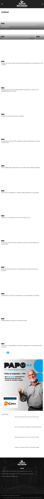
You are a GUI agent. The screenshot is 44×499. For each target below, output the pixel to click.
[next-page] (14, 353)
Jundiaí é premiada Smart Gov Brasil (12, 116)
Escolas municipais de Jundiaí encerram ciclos (15, 217)
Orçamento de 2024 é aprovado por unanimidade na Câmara (20, 295)
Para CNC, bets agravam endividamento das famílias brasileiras (28, 427)
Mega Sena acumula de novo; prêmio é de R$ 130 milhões (27, 437)
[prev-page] (2, 353)
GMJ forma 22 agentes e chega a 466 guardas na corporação (20, 192)
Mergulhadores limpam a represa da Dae (14, 320)
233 (11, 352)
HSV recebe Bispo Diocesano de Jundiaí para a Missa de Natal (20, 167)
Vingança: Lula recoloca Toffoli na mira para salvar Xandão (27, 447)
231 (4, 352)
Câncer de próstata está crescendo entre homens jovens (27, 416)
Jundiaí (2, 23)
